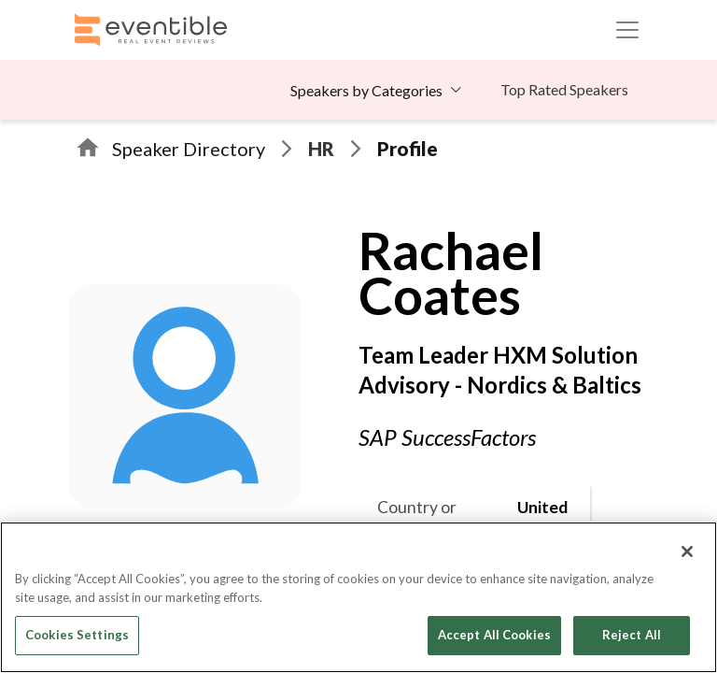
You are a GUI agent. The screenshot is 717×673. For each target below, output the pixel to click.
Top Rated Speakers (564, 89)
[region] (358, 597)
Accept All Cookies (494, 634)
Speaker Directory (188, 148)
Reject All (631, 634)
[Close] (687, 551)
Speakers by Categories (366, 90)
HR (321, 148)
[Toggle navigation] (627, 30)
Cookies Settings (77, 634)
